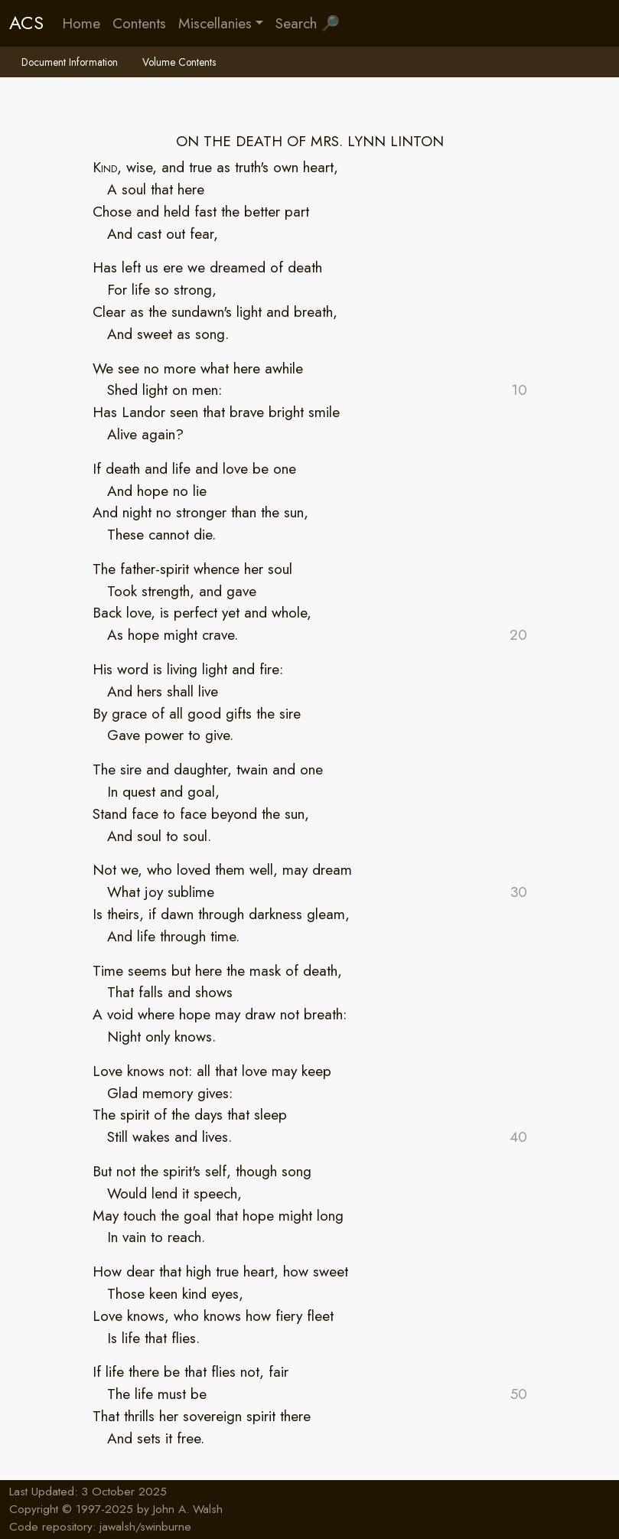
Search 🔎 (307, 23)
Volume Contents (179, 62)
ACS (26, 22)
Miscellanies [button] (215, 23)
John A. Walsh (188, 1509)
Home (81, 23)
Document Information (69, 62)
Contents (139, 23)
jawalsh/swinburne (145, 1526)
